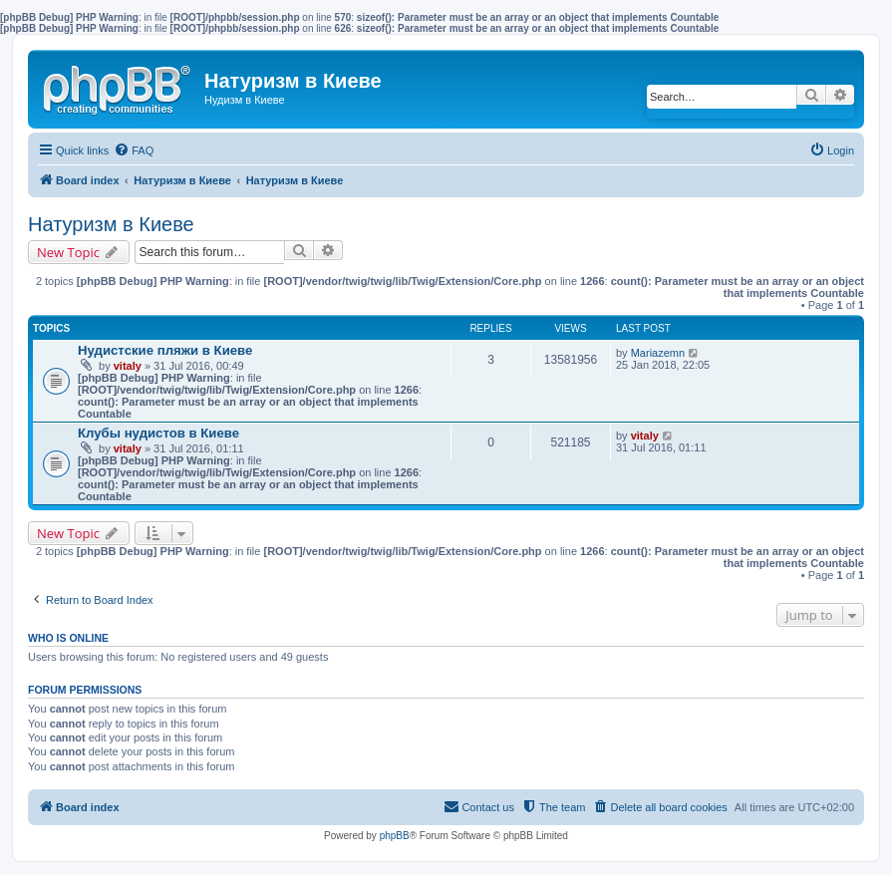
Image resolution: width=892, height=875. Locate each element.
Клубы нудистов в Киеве (158, 433)
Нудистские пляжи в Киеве (165, 350)
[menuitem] (133, 150)
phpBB (395, 835)
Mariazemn (658, 353)
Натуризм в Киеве (111, 224)
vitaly (128, 366)
